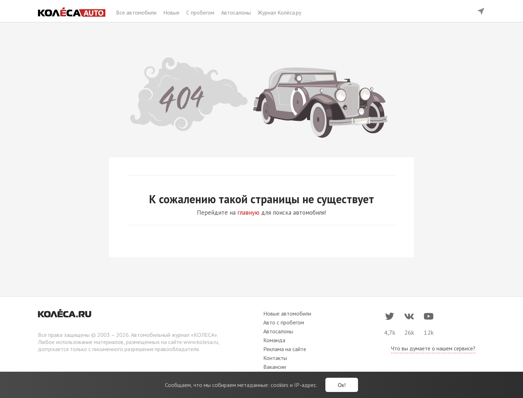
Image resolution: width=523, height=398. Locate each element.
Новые (172, 12)
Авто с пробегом (283, 322)
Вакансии (274, 366)
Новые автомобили (287, 313)
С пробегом (201, 12)
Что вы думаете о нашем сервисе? (433, 348)
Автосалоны (236, 12)
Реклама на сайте (284, 349)
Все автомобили (137, 12)
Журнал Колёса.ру (279, 12)
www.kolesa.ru (200, 341)
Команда (274, 340)
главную (248, 212)
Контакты (275, 357)
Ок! (342, 384)
